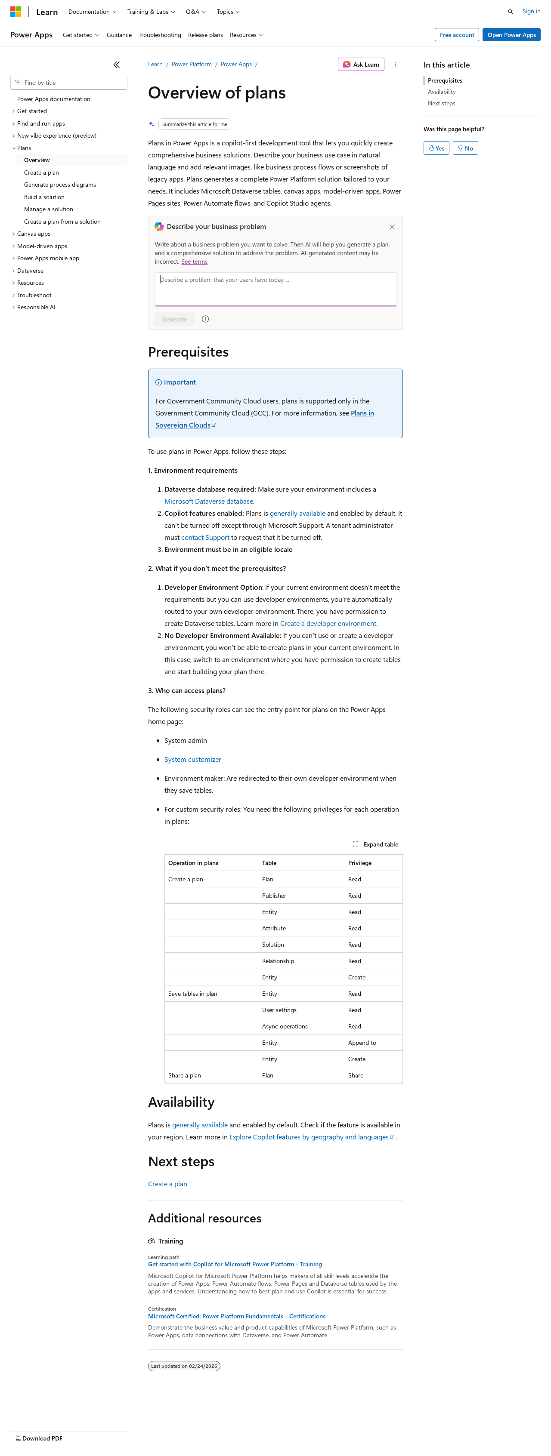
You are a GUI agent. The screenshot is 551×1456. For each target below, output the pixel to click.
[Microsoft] (16, 11)
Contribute (154, 1430)
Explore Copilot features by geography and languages (309, 1136)
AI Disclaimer (27, 1430)
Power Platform (192, 64)
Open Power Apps (512, 35)
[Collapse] (116, 64)
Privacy (188, 1430)
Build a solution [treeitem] (44, 197)
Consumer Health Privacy (247, 1430)
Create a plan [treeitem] (41, 172)
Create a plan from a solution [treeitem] (62, 221)
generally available (297, 512)
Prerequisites (445, 80)
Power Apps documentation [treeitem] (53, 99)
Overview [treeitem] (37, 160)
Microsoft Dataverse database (208, 500)
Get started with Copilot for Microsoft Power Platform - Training (235, 1264)
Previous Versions (78, 1430)
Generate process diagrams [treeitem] (60, 184)
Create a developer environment (328, 623)
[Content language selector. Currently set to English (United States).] (49, 1409)
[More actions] (395, 64)
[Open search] (510, 11)
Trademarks (357, 1430)
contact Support (205, 537)
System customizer (192, 758)
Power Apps (236, 64)
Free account (457, 35)
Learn (155, 64)
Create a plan (167, 1183)
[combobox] (68, 82)
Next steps (441, 103)
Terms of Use (314, 1430)
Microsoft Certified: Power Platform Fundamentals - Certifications (236, 1316)
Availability (442, 91)
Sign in (532, 11)
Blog (117, 1430)
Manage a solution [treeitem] (48, 209)
